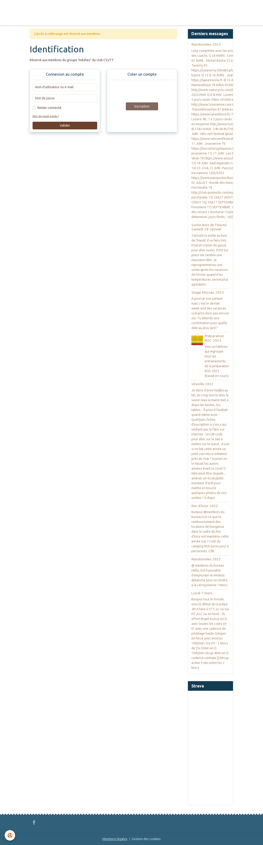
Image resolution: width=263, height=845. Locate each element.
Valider (65, 125)
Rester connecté (49, 108)
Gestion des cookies (146, 839)
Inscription (142, 106)
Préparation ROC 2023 (214, 338)
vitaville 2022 (202, 384)
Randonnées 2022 (206, 559)
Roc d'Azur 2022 (204, 506)
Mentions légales (114, 839)
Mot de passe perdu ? (46, 116)
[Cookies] (10, 835)
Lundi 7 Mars (202, 593)
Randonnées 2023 (206, 44)
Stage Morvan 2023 (207, 292)
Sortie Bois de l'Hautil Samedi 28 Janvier (208, 227)
